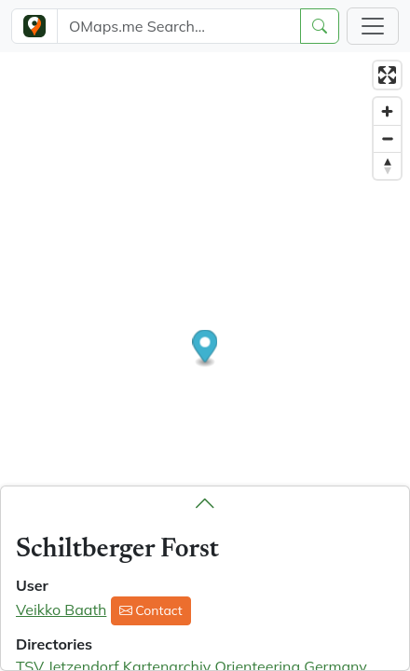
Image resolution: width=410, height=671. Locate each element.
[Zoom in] (387, 111)
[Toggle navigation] (373, 26)
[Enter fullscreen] (387, 75)
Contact (151, 610)
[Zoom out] (387, 138)
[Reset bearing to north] (387, 165)
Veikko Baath (61, 609)
